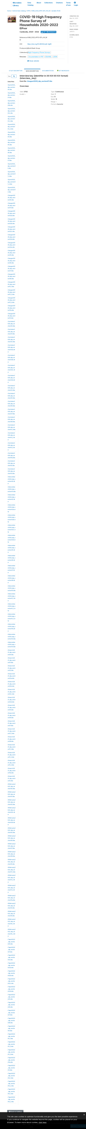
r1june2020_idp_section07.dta (11, 158)
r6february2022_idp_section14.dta (11, 913)
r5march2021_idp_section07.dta (11, 723)
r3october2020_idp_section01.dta (11, 331)
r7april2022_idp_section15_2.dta (11, 1099)
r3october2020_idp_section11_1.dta (11, 427)
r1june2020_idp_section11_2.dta (11, 182)
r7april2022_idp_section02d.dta (11, 989)
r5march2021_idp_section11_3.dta (11, 763)
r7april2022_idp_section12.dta (11, 1068)
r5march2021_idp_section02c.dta (11, 692)
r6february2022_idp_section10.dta (11, 862)
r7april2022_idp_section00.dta (11, 942)
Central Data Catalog (19, 11)
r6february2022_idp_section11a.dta (11, 898)
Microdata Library (17, 4)
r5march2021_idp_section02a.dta (11, 676)
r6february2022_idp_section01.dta (11, 794)
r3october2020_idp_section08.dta (11, 419)
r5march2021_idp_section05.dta (11, 707)
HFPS (28, 11)
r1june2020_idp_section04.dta (11, 134)
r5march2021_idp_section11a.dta (11, 770)
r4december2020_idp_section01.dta (11, 489)
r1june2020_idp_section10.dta (11, 166)
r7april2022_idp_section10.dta (11, 1028)
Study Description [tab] (15, 70)
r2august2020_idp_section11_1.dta (11, 284)
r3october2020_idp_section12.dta (11, 463)
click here (42, 1122)
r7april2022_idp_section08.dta (11, 1020)
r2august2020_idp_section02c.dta (11, 229)
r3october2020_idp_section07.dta (11, 411)
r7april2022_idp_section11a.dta (11, 1060)
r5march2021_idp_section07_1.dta (11, 731)
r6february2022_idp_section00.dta (11, 786)
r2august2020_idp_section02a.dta (11, 213)
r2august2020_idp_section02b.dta (11, 221)
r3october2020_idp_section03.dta (11, 388)
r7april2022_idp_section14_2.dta (11, 1083)
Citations (59, 3)
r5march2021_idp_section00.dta (11, 652)
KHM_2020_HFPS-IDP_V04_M (41, 11)
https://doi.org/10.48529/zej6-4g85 (39, 44)
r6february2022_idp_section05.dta (11, 830)
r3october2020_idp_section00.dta (11, 324)
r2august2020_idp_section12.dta (11, 316)
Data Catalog (30, 4)
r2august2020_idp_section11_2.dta (11, 292)
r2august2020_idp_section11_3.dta (11, 300)
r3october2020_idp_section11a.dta (11, 455)
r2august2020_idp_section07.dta (11, 268)
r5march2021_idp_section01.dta (11, 660)
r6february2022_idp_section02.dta (11, 802)
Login (76, 4)
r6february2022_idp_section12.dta (11, 906)
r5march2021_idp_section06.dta (11, 715)
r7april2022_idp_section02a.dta (11, 965)
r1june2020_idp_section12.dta (11, 190)
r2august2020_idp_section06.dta (11, 260)
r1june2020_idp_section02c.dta (11, 111)
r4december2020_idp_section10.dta (11, 588)
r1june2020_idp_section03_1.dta (11, 119)
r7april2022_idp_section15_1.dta (11, 1091)
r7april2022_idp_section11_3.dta (11, 1052)
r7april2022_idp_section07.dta (11, 1012)
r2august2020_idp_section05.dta (11, 253)
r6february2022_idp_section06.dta (11, 838)
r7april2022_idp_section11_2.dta (11, 1044)
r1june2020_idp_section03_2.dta (11, 127)
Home (9, 11)
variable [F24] (55, 11)
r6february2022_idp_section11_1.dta (11, 870)
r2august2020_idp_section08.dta (11, 276)
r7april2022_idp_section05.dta (11, 997)
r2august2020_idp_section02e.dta (11, 245)
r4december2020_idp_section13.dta (11, 644)
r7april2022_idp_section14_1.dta (11, 1076)
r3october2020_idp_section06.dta (11, 403)
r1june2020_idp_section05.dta (11, 142)
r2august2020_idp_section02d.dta (11, 237)
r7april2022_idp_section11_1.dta (11, 1036)
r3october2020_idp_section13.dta (11, 471)
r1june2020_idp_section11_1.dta (11, 174)
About (39, 3)
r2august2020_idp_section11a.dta (11, 308)
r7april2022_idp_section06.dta (11, 1005)
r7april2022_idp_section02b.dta (11, 973)
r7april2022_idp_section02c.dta (11, 981)
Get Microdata (48, 32)
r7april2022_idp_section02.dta (11, 957)
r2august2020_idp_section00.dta (11, 197)
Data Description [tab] (32, 71)
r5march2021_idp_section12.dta (11, 778)
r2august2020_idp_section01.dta (11, 205)
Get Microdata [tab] (63, 70)
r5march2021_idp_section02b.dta (11, 684)
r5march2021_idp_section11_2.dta (11, 755)
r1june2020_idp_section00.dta (11, 87)
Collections (48, 3)
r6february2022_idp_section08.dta (11, 854)
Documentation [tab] (48, 70)
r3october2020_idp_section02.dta (11, 339)
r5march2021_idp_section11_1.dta (11, 747)
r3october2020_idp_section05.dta (11, 396)
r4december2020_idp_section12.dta (11, 636)
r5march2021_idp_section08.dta (11, 739)
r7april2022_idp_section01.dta (11, 949)
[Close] (84, 1114)
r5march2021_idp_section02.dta (11, 668)
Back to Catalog (15, 1111)
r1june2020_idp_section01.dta (11, 95)
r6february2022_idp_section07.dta (11, 846)
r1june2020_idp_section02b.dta (11, 103)
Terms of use (68, 4)
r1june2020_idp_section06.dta (11, 150)
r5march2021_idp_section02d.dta (11, 700)
